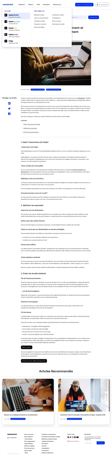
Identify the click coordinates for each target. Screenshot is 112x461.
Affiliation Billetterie (47, 452)
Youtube (77, 437)
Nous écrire (26, 347)
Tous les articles (20, 17)
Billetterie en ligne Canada (49, 439)
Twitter (70, 437)
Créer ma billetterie (84, 4)
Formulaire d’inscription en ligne (51, 436)
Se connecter (102, 4)
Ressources (57, 4)
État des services (29, 448)
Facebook (75, 437)
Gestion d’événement (33, 17)
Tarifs (38, 4)
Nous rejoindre (28, 436)
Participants (45, 450)
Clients (31, 4)
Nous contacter (28, 434)
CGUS (26, 452)
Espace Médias (28, 443)
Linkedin (68, 437)
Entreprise (46, 4)
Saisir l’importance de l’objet (32, 124)
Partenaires (45, 443)
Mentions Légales (29, 446)
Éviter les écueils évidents (31, 132)
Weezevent (8, 4)
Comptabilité (45, 448)
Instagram (72, 437)
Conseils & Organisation (37, 89)
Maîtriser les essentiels (30, 128)
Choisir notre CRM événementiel (34, 361)
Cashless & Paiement (48, 441)
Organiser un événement (49, 434)
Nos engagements (29, 441)
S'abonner (101, 443)
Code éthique (28, 439)
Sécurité (44, 446)
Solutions (22, 4)
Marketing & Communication (53, 89)
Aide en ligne (28, 450)
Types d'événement (48, 17)
